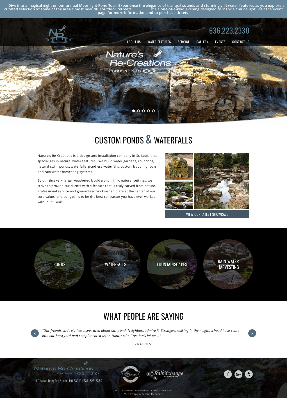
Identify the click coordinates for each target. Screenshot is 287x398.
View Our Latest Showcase (207, 214)
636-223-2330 (93, 380)
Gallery (202, 41)
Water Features (159, 41)
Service (184, 41)
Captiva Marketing (152, 394)
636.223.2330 (229, 30)
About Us (134, 41)
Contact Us (240, 41)
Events (220, 41)
